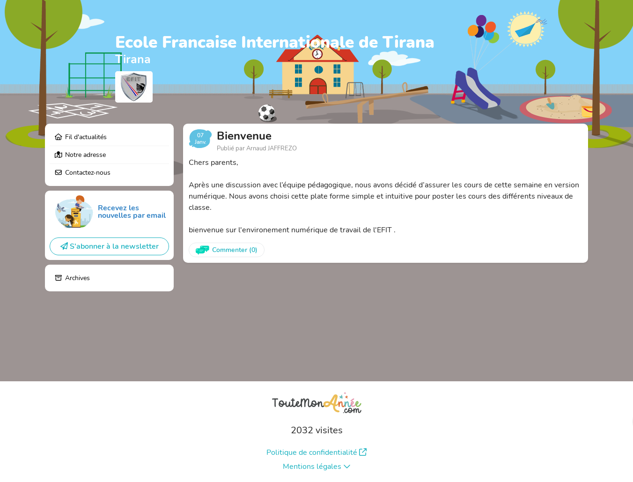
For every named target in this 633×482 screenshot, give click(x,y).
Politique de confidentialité (316, 452)
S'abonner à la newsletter (109, 246)
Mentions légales (317, 466)
